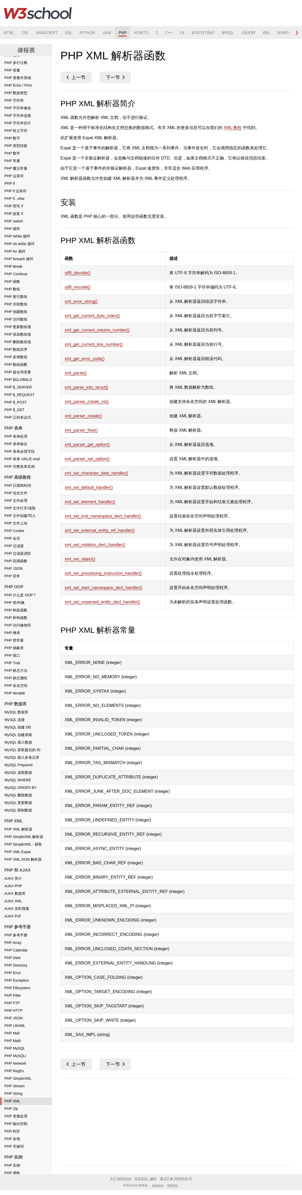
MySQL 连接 (14, 720)
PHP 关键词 (14, 1146)
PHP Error (12, 973)
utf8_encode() (77, 287)
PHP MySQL (14, 1048)
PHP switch (13, 221)
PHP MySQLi (15, 1056)
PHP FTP (12, 1003)
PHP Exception (16, 980)
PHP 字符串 (14, 100)
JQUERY (248, 32)
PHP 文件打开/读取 (20, 508)
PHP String (13, 1093)
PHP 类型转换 (15, 146)
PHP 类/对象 (14, 602)
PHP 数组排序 (15, 349)
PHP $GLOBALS (18, 380)
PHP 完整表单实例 (19, 466)
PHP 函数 (12, 281)
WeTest (172, 1185)
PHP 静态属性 (15, 678)
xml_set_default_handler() (89, 487)
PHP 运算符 (14, 176)
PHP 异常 (12, 576)
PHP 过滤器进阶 (17, 553)
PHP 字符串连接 (17, 115)
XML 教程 (233, 127)
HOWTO (141, 32)
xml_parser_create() (83, 416)
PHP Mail (12, 1033)
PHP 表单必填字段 (19, 451)
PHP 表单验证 (15, 444)
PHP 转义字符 (15, 131)
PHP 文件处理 (15, 501)
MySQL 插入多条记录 (21, 757)
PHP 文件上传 (15, 523)
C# (182, 32)
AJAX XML (13, 901)
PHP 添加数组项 (17, 334)
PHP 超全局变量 (17, 372)
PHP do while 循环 (19, 244)
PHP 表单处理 (15, 436)
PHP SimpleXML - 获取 (23, 844)
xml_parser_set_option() (87, 459)
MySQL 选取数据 (18, 772)
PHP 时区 (12, 1131)
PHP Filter (12, 995)
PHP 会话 (12, 538)
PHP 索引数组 (15, 297)
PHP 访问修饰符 (17, 625)
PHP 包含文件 (15, 493)
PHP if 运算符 (15, 191)
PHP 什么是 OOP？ (20, 595)
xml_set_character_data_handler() (96, 473)
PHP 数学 (12, 153)
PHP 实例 (12, 1165)
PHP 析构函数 (15, 618)
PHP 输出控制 (15, 1124)
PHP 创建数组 (15, 312)
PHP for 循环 (15, 251)
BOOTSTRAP (203, 32)
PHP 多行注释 (15, 63)
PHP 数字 (12, 138)
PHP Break (13, 266)
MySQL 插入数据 (18, 742)
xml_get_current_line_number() (93, 344)
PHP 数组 (12, 289)
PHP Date (12, 958)
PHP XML (12, 1101)
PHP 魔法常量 (15, 168)
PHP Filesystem (17, 988)
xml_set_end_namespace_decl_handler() (103, 516)
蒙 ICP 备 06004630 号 (176, 1178)
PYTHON (87, 32)
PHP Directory (15, 965)
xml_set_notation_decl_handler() (95, 544)
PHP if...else (14, 198)
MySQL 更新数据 (18, 803)
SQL (68, 32)
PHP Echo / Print (18, 85)
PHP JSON (13, 568)
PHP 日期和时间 (17, 485)
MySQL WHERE (17, 780)
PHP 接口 (12, 655)
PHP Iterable (14, 693)
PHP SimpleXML (18, 1078)
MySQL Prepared (18, 765)
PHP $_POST (15, 402)
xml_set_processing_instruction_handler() (103, 573)
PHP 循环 (12, 229)
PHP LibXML (14, 1026)
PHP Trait (12, 663)
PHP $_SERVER (18, 387)
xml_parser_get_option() (87, 444)
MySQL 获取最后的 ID (22, 750)
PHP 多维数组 (15, 357)
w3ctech (158, 1185)
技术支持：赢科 (146, 1178)
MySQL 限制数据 (18, 810)
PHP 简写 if (13, 206)
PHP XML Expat (17, 852)
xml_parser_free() (81, 430)
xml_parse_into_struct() (86, 387)
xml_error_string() (81, 301)
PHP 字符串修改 (17, 108)
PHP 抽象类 (14, 648)
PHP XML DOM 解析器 (23, 859)
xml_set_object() (80, 559)
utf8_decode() (77, 273)
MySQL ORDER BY (20, 787)
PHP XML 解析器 (18, 829)
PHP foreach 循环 (18, 259)
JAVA (106, 32)
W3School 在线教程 (38, 13)
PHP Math (12, 1041)
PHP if (9, 183)
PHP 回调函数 (15, 561)
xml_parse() (76, 373)
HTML (9, 32)
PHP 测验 (12, 1173)
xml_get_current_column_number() (97, 330)
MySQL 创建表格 (18, 735)
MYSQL (228, 32)
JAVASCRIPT (46, 32)
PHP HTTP (13, 1010)
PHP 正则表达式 (17, 417)
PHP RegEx (14, 1071)
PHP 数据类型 (15, 93)
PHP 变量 (12, 70)
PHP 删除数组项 (17, 342)
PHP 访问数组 (15, 319)
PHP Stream (14, 1086)
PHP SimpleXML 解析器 (23, 837)
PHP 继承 (12, 633)
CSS (25, 32)
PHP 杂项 (12, 1139)
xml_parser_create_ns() (87, 401)
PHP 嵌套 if (13, 214)
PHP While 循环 (17, 236)
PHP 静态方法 (15, 670)
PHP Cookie (14, 531)
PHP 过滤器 (14, 546)
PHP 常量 (12, 161)
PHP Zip (11, 1109)
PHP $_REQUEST (19, 395)
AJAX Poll (12, 916)
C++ (168, 32)
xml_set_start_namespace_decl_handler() (103, 587)
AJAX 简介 (13, 878)
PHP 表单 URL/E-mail (22, 459)
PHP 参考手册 (15, 935)
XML (266, 32)
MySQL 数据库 (16, 712)
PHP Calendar (16, 950)
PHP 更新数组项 (17, 327)
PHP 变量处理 (15, 1116)
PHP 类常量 (14, 640)
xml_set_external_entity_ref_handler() (100, 530)
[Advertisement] (177, 1120)
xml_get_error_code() (84, 358)
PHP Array (12, 943)
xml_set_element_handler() (90, 502)
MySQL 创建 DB (17, 727)
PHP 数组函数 (15, 364)
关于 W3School (120, 1178)
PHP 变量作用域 (17, 78)
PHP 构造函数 (15, 610)
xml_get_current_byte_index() (92, 316)
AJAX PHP (13, 886)
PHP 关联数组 (15, 304)
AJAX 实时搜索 (16, 908)
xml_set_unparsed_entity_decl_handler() (102, 602)
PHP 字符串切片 (17, 123)
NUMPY (283, 32)
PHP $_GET (14, 410)
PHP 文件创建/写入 (20, 516)
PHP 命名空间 (15, 685)
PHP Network (15, 1063)
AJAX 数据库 (15, 893)
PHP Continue (15, 274)
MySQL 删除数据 (18, 795)
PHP (123, 32)
